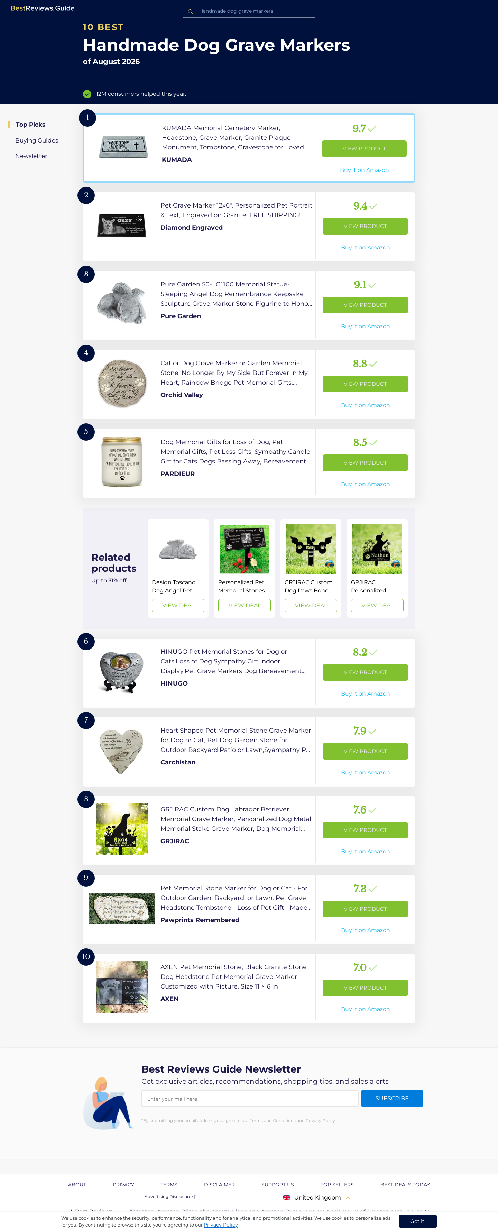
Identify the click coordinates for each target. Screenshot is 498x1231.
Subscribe (392, 1098)
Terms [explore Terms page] (168, 1185)
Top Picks (30, 124)
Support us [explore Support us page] (277, 1185)
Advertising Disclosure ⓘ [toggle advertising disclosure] (170, 1196)
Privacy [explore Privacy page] (123, 1185)
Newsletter (31, 156)
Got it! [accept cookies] (418, 1221)
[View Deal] (178, 568)
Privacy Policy (221, 1225)
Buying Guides (36, 140)
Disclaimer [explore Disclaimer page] (219, 1185)
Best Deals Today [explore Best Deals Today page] (405, 1185)
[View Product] (249, 148)
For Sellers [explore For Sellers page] (337, 1185)
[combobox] (249, 11)
